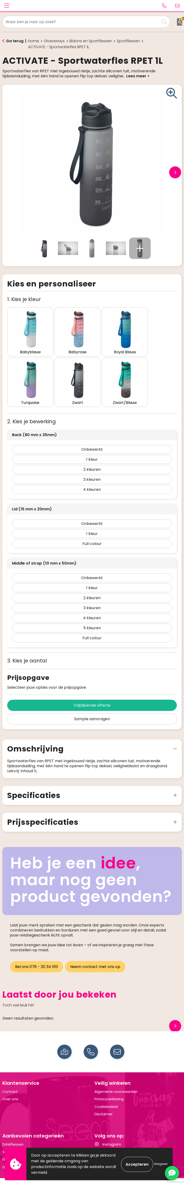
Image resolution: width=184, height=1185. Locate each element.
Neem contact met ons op (96, 957)
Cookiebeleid (106, 1096)
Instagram (107, 1134)
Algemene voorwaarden (116, 1081)
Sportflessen (128, 41)
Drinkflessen (12, 1134)
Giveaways (54, 41)
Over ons (10, 1089)
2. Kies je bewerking (31, 411)
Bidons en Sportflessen (90, 41)
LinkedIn (105, 1142)
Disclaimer (103, 1104)
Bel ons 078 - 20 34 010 (36, 957)
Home (33, 41)
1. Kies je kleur (24, 299)
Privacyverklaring (109, 1089)
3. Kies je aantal (27, 651)
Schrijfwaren (13, 1142)
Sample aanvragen (92, 709)
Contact (10, 1081)
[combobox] (81, 22)
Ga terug (14, 41)
